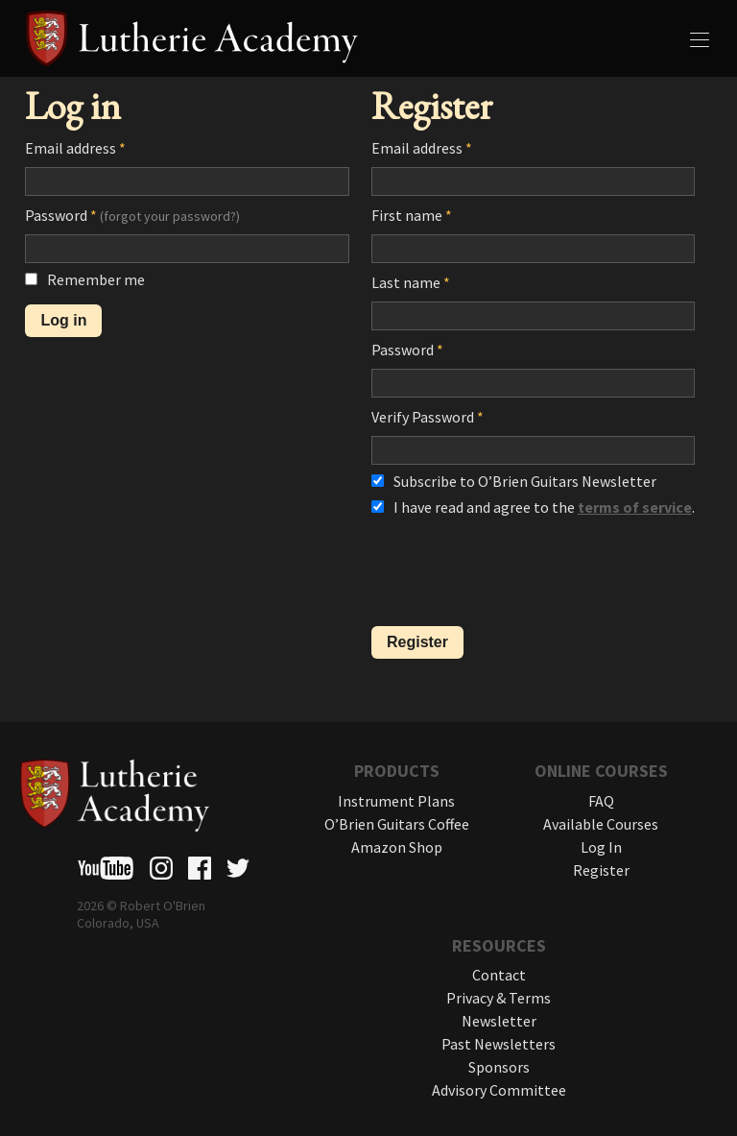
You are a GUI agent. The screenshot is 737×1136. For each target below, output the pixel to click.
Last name (410, 282)
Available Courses (600, 824)
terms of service (635, 507)
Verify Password (427, 416)
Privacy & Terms (498, 997)
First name (411, 215)
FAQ (601, 800)
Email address (75, 147)
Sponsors (499, 1066)
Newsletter (499, 1020)
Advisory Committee (499, 1090)
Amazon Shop (396, 847)
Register (601, 870)
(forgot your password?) (170, 216)
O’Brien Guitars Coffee (396, 824)
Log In (601, 847)
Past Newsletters (498, 1043)
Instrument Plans (396, 800)
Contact (499, 974)
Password (132, 215)
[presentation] (517, 573)
